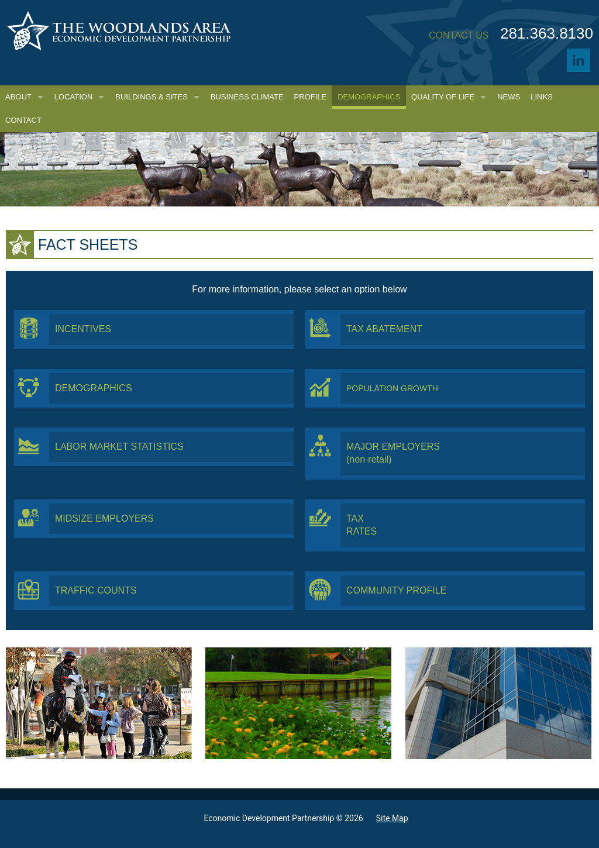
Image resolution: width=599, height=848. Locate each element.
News (508, 96)
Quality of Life (442, 96)
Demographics (369, 96)
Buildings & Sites (151, 96)
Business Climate (247, 96)
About (18, 96)
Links (542, 96)
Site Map (392, 818)
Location (73, 96)
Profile (310, 96)
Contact (23, 120)
